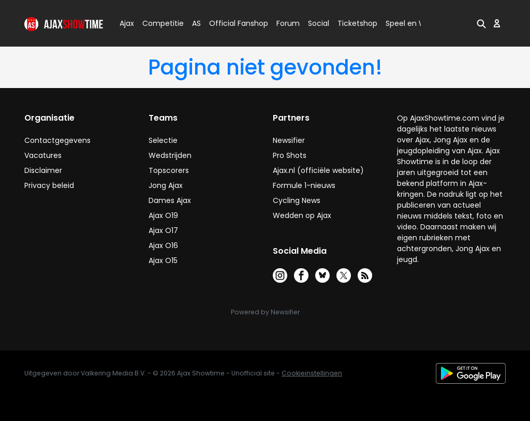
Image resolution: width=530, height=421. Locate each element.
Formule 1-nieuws (304, 185)
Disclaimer (43, 170)
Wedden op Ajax (302, 215)
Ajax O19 (163, 215)
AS (196, 23)
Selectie (163, 140)
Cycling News (296, 200)
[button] (481, 23)
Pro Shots (289, 155)
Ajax (126, 23)
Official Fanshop (232, 23)
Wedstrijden (170, 155)
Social (317, 23)
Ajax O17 (163, 230)
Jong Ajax (166, 185)
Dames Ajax (170, 200)
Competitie (158, 23)
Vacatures (43, 155)
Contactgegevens (57, 140)
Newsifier (289, 140)
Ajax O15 (163, 260)
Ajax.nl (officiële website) (318, 170)
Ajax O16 (163, 245)
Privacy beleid (49, 185)
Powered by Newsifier (265, 312)
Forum (288, 23)
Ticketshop (357, 23)
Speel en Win (409, 23)
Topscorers (169, 170)
